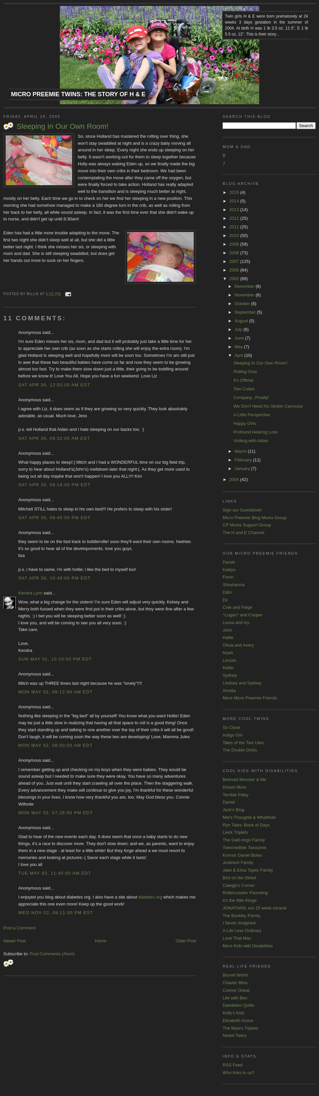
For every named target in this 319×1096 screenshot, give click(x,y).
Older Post (186, 940)
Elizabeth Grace (238, 1020)
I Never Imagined (239, 922)
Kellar (228, 667)
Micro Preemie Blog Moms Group (254, 517)
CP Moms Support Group (247, 524)
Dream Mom (235, 787)
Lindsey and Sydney (242, 682)
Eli (225, 599)
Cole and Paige (237, 607)
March (241, 451)
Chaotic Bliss (235, 982)
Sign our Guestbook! (242, 510)
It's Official (243, 380)
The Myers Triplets (240, 1028)
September (246, 312)
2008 (234, 252)
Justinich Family (238, 862)
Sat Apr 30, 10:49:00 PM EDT (54, 578)
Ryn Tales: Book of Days (246, 824)
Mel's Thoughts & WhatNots (249, 817)
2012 (234, 218)
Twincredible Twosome (244, 847)
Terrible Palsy (236, 794)
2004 (234, 479)
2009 (234, 244)
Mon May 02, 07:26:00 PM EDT (55, 812)
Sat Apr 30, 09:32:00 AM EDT (54, 438)
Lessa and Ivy (236, 622)
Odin (227, 592)
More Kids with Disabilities (248, 945)
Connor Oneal (236, 990)
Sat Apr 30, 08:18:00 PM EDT (54, 484)
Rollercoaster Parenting (245, 892)
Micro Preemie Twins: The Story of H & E (78, 94)
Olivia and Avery (238, 645)
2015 (234, 192)
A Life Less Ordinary (242, 930)
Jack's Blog (233, 809)
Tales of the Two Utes (243, 742)
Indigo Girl (232, 735)
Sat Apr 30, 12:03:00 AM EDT (54, 384)
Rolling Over (245, 371)
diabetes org (150, 897)
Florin (228, 577)
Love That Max (237, 938)
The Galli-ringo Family (244, 839)
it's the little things (240, 900)
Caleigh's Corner (239, 885)
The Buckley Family (241, 915)
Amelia (229, 690)
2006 (234, 270)
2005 (234, 278)
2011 (234, 226)
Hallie (228, 637)
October (243, 303)
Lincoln (229, 660)
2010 (234, 235)
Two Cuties (244, 388)
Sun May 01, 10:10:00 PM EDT (55, 659)
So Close (231, 727)
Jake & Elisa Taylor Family (248, 870)
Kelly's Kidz (234, 1012)
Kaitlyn (229, 569)
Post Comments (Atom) (52, 953)
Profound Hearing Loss (255, 432)
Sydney (230, 675)
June (240, 338)
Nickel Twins (235, 1035)
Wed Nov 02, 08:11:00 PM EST (55, 912)
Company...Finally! (251, 397)
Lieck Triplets (235, 832)
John (227, 630)
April (240, 355)
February (244, 459)
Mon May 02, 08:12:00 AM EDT (55, 691)
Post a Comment (19, 927)
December (245, 286)
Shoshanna (234, 584)
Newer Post (14, 940)
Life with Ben (235, 997)
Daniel (229, 802)
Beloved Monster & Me (244, 779)
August (242, 320)
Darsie (229, 562)
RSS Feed (233, 1064)
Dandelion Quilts (238, 1005)
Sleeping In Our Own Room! (62, 126)
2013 (234, 209)
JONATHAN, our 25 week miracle (255, 907)
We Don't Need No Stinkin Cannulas (268, 406)
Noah (228, 652)
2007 (234, 261)
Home (101, 940)
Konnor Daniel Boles (242, 855)
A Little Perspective (251, 414)
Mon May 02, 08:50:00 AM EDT (55, 745)
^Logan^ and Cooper (243, 614)
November (245, 294)
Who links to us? (238, 1072)
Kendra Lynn (30, 592)
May (239, 346)
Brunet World (235, 975)
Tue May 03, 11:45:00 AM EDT (54, 873)
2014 (234, 200)
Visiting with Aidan (250, 440)
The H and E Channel (243, 532)
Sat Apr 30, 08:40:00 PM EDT (54, 517)
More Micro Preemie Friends (250, 697)
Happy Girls (244, 423)
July (239, 329)
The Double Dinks (240, 749)
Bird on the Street (239, 877)
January (243, 468)
